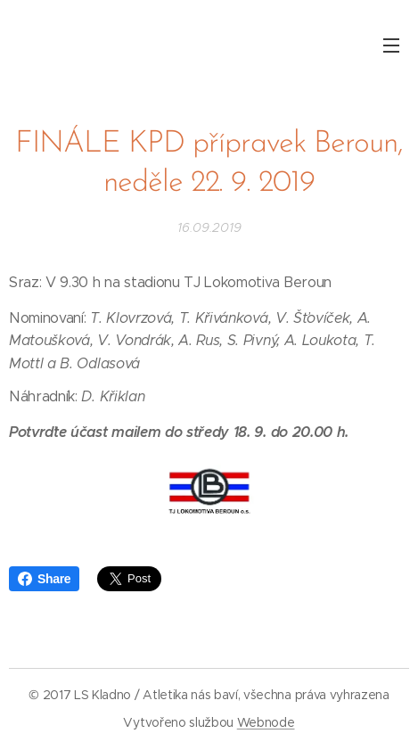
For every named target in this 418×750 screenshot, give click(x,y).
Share (44, 579)
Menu (391, 45)
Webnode (266, 722)
